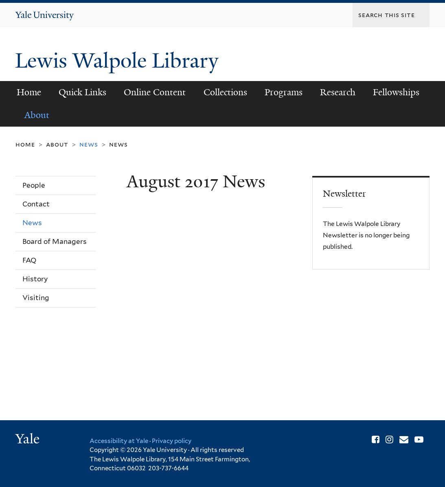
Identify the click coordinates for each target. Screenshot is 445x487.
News (118, 144)
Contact (36, 204)
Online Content (155, 92)
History (35, 279)
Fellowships (396, 92)
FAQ (29, 260)
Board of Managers (54, 241)
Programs (284, 92)
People (33, 185)
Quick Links (82, 92)
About (36, 115)
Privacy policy (171, 441)
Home (29, 92)
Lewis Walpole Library (119, 60)
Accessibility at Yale (119, 441)
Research (337, 92)
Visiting (35, 298)
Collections (225, 92)
